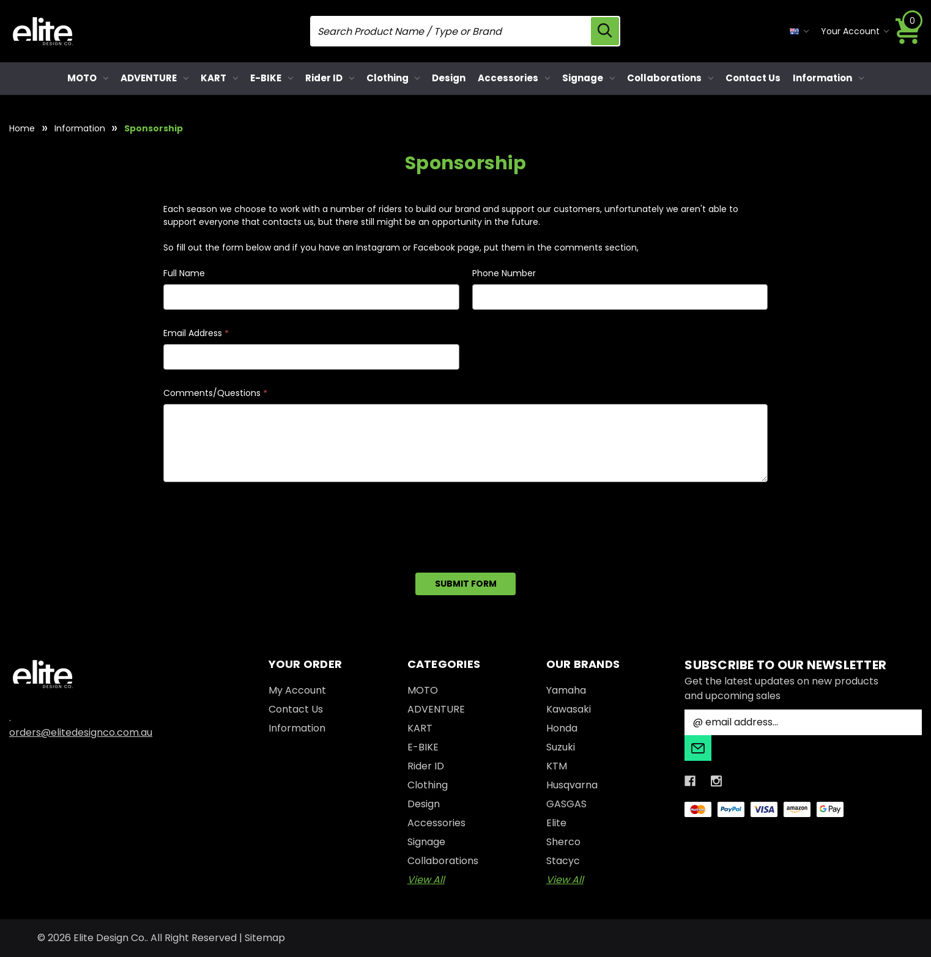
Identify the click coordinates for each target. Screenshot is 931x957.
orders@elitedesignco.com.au (80, 732)
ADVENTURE (154, 78)
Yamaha (566, 690)
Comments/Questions (215, 393)
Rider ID (329, 78)
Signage (588, 78)
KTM (556, 766)
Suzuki (560, 747)
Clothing (393, 78)
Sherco (563, 842)
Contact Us (753, 78)
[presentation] (256, 523)
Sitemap (265, 938)
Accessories (514, 78)
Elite (556, 823)
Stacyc (563, 861)
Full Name (184, 273)
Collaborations (670, 78)
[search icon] (605, 31)
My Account (297, 690)
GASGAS (566, 804)
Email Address (196, 333)
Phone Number (504, 273)
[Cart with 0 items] (908, 31)
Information (828, 78)
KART (219, 78)
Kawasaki (568, 709)
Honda (561, 728)
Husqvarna (572, 785)
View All (426, 880)
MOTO (87, 78)
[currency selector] (799, 31)
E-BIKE (271, 78)
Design (449, 78)
